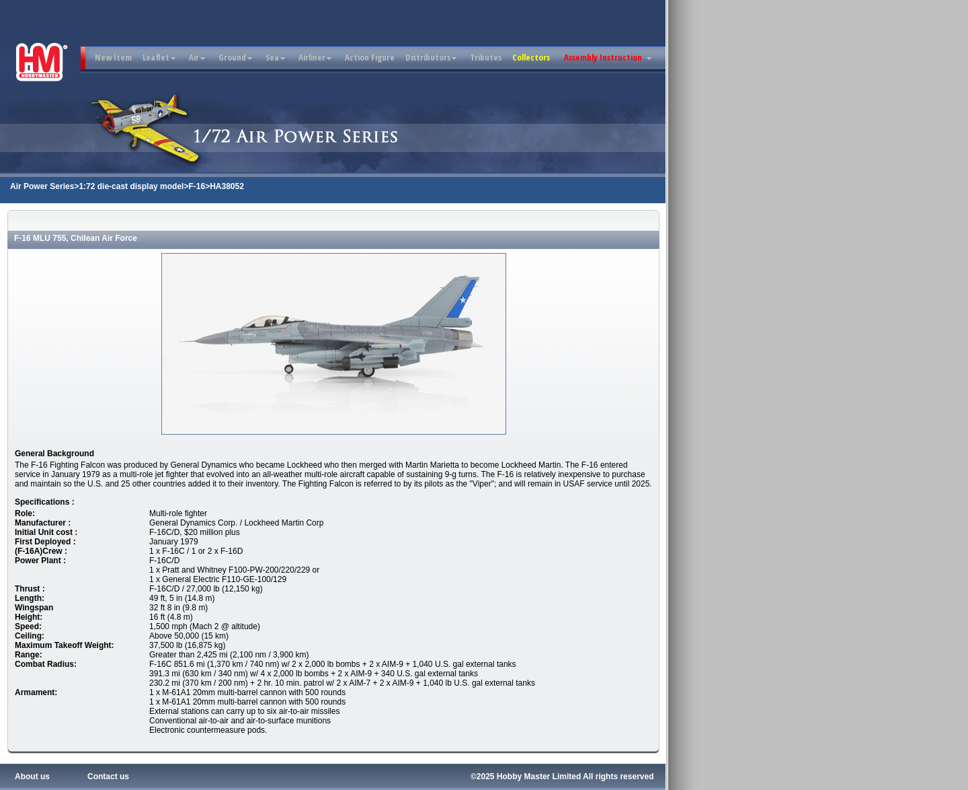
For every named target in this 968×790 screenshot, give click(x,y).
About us (32, 776)
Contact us (108, 776)
